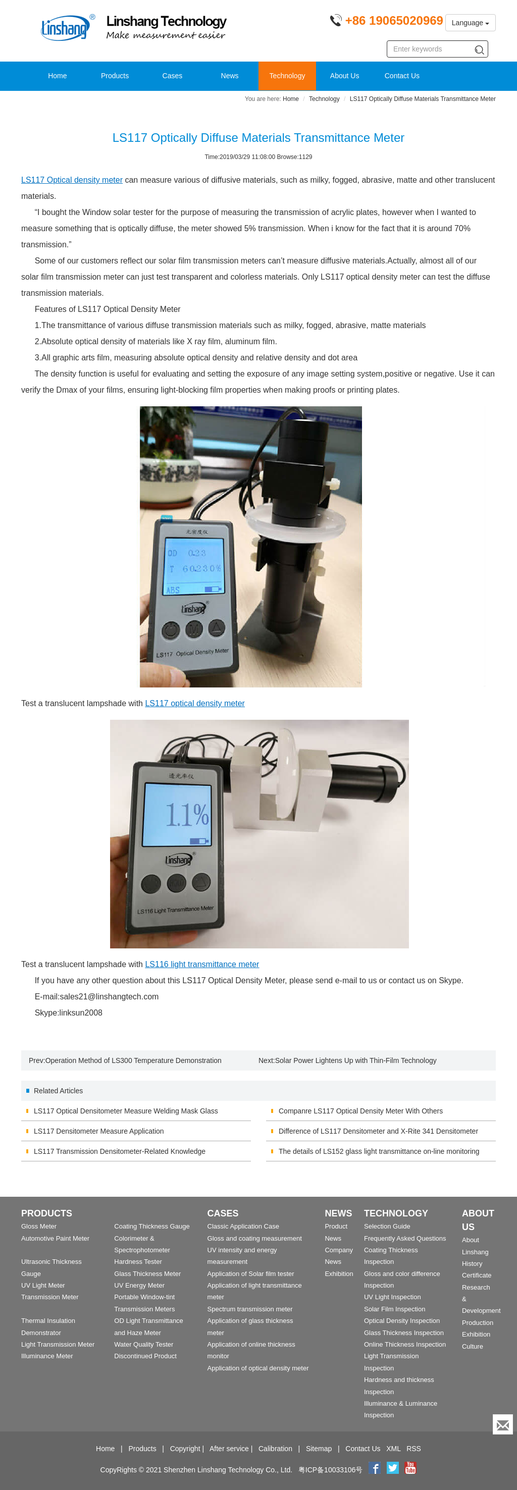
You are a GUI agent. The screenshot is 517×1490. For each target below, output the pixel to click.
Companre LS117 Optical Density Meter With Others (361, 1111)
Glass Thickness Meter (147, 1274)
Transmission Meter (50, 1297)
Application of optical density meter (258, 1368)
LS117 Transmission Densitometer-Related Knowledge (119, 1151)
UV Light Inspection (392, 1297)
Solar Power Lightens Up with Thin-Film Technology (356, 1060)
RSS (413, 1449)
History (472, 1263)
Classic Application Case (243, 1226)
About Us (344, 76)
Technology (287, 76)
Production (477, 1322)
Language (470, 23)
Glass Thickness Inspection (404, 1333)
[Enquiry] (503, 1424)
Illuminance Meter (47, 1356)
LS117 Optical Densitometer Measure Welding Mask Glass (126, 1111)
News (230, 76)
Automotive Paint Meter (55, 1238)
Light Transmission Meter (57, 1344)
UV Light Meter (43, 1285)
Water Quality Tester (143, 1344)
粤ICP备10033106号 (330, 1470)
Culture (472, 1346)
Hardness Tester (138, 1261)
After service (229, 1449)
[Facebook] (375, 1470)
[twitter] (394, 1470)
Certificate (477, 1275)
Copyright (185, 1449)
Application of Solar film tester (251, 1274)
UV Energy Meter (139, 1285)
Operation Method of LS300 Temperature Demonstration (133, 1060)
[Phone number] (386, 22)
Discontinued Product (145, 1356)
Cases (173, 76)
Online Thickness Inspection (405, 1344)
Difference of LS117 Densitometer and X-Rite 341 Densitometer (378, 1131)
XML (393, 1449)
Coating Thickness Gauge (151, 1226)
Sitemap (319, 1449)
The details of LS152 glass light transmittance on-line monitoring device (379, 1154)
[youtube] (410, 1470)
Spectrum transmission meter (250, 1309)
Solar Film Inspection (394, 1309)
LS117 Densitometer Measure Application (99, 1131)
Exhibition (339, 1274)
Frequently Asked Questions (405, 1238)
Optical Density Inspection (402, 1320)
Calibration (275, 1449)
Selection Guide (387, 1226)
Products (115, 76)
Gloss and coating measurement (255, 1238)
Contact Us (402, 76)
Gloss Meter (39, 1226)
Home (57, 76)
